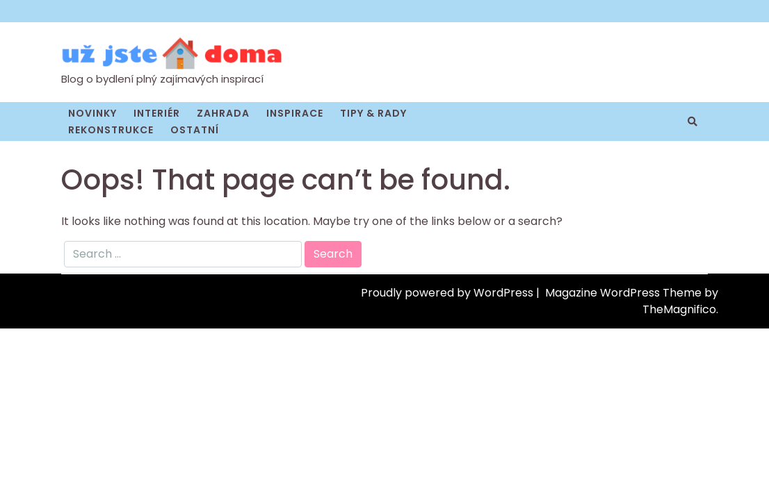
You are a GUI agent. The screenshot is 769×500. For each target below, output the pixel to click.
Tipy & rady (373, 113)
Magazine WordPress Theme (624, 293)
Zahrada (223, 113)
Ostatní (194, 130)
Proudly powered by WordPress (448, 293)
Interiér (156, 113)
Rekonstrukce (111, 130)
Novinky (92, 113)
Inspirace (294, 113)
